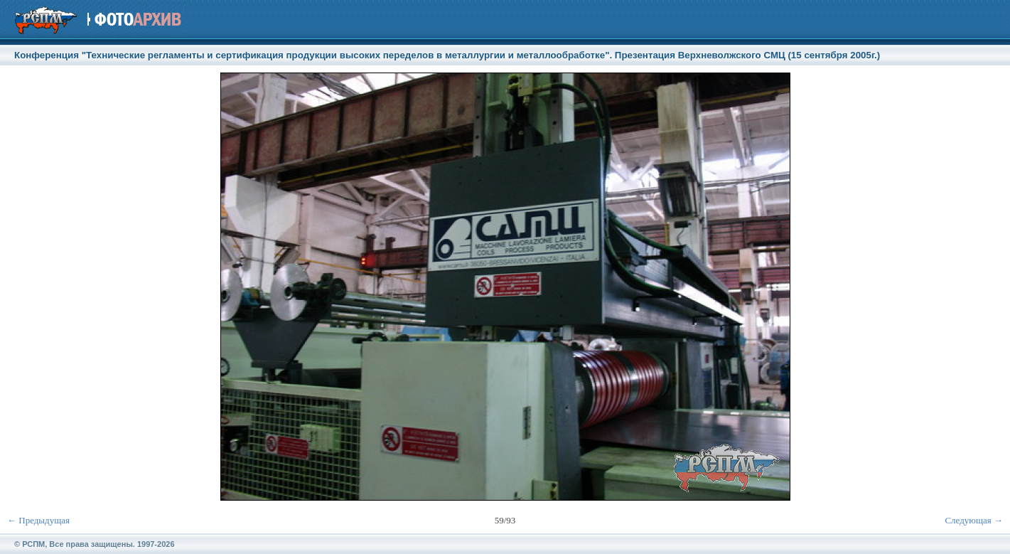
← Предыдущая (38, 520)
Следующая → (974, 520)
